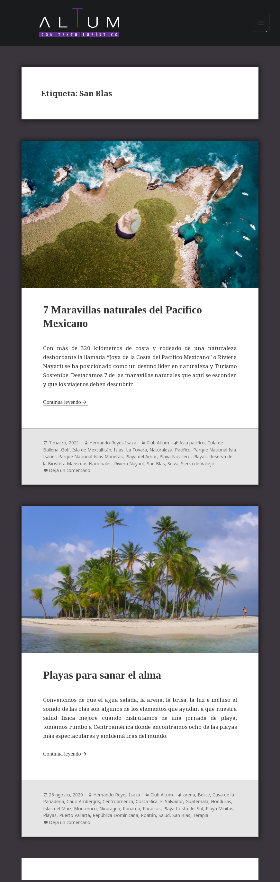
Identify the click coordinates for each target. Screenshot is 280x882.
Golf (65, 452)
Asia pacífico (193, 445)
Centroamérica (118, 804)
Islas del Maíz (57, 811)
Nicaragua (110, 811)
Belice (204, 797)
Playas (208, 459)
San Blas (163, 466)
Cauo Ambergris (83, 804)
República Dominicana (116, 818)
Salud (165, 818)
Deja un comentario (70, 472)
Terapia (202, 818)
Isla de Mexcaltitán (92, 452)
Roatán (150, 818)
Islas (119, 452)
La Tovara (137, 452)
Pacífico (184, 452)
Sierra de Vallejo (204, 466)
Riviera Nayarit (136, 466)
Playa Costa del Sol (184, 811)
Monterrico (85, 811)
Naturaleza (162, 452)
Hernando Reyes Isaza (112, 445)
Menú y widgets (261, 32)
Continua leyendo (62, 405)
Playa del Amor (150, 459)
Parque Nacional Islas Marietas (99, 459)
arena (190, 797)
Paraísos (153, 811)
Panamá (132, 811)
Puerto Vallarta (75, 818)
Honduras (222, 804)
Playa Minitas (221, 811)
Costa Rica (147, 804)
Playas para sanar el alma (105, 678)
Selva (180, 466)
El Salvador (172, 804)
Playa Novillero (183, 459)
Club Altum (158, 445)
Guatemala (197, 804)
